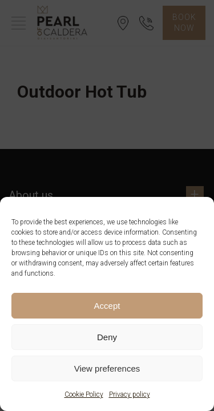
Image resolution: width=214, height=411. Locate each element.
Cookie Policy (83, 394)
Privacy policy (129, 394)
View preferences (107, 368)
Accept (107, 306)
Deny (107, 337)
